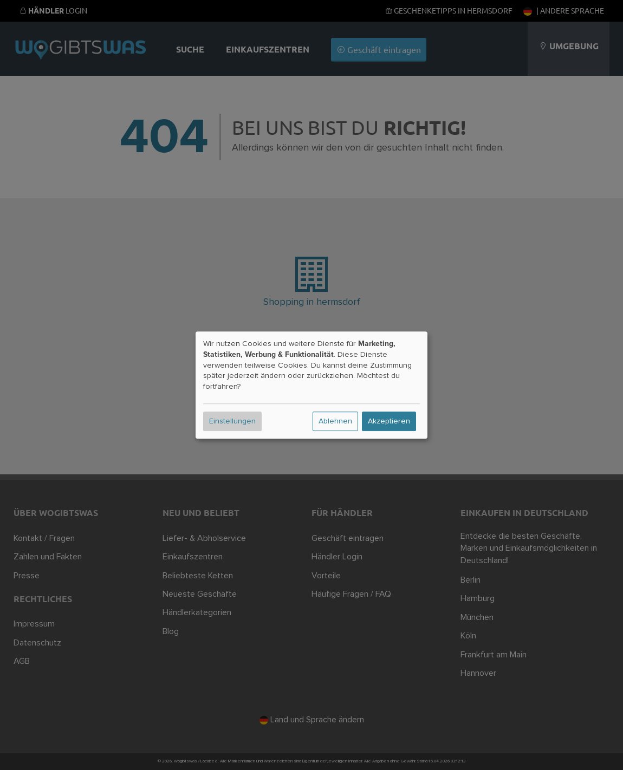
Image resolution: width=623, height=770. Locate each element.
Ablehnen (335, 421)
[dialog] (311, 385)
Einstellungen (232, 421)
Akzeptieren (389, 421)
